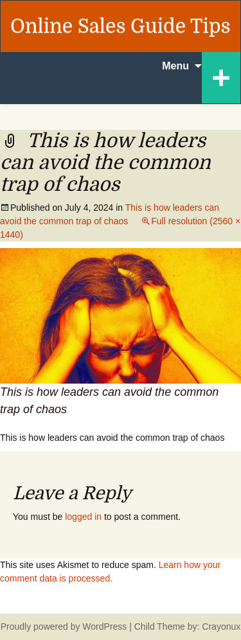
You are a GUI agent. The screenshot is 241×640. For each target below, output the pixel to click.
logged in (83, 516)
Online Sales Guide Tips (120, 26)
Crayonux (219, 626)
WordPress (104, 626)
